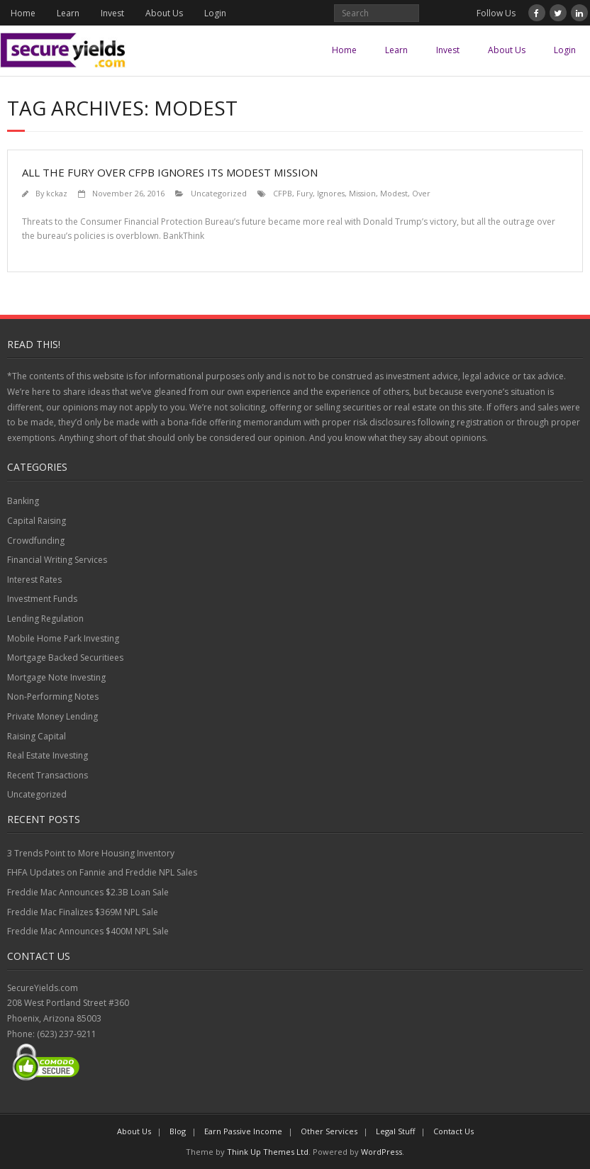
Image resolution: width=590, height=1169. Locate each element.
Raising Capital (36, 736)
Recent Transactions (47, 775)
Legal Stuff (395, 1131)
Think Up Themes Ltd (267, 1151)
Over (421, 193)
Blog (177, 1131)
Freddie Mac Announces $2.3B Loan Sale (88, 892)
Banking (23, 501)
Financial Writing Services (57, 560)
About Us (164, 13)
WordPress (381, 1151)
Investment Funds (42, 599)
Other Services (329, 1131)
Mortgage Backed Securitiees (65, 657)
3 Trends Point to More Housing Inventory (90, 853)
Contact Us (453, 1131)
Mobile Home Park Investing (63, 638)
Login (215, 13)
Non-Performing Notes (53, 696)
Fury (304, 193)
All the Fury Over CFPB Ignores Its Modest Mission (170, 172)
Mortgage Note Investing (56, 677)
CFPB (282, 193)
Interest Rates (34, 580)
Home (23, 13)
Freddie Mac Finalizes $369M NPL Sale (82, 912)
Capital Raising (36, 521)
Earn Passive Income (243, 1131)
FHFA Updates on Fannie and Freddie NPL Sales (102, 872)
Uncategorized (219, 193)
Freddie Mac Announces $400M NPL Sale (88, 931)
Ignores (331, 193)
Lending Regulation (45, 619)
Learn (68, 13)
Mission (362, 193)
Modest (394, 193)
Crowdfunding (36, 541)
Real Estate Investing (47, 755)
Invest (112, 13)
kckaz (56, 193)
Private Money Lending (52, 716)
